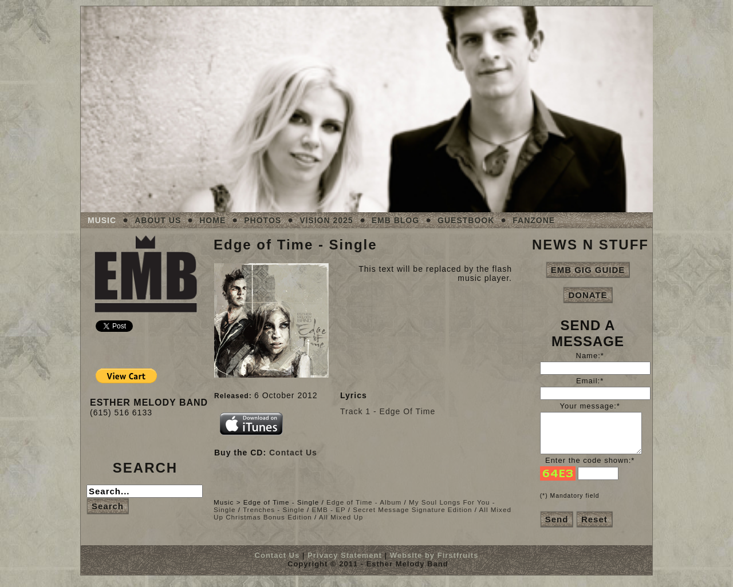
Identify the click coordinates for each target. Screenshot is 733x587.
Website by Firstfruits (434, 555)
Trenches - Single (274, 509)
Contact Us (293, 452)
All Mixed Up (341, 517)
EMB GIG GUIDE (588, 270)
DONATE (587, 295)
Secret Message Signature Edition (412, 509)
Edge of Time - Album (363, 502)
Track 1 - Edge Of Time (387, 411)
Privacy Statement (345, 555)
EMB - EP (329, 509)
